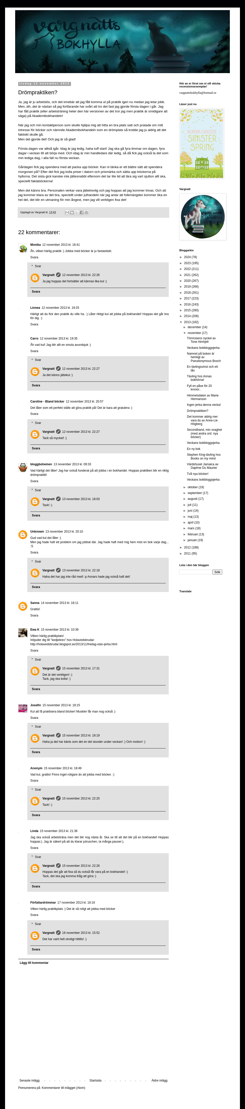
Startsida (95, 1080)
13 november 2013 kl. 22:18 (81, 570)
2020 (188, 281)
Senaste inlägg (29, 1080)
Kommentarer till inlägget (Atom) (63, 1088)
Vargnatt (48, 275)
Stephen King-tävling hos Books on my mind (203, 456)
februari (193, 534)
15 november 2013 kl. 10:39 (60, 629)
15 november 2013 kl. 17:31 (81, 668)
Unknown (37, 531)
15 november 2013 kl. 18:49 (63, 768)
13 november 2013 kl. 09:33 (72, 464)
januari (193, 540)
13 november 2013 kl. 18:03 (81, 499)
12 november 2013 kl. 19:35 (59, 338)
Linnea (35, 308)
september (195, 493)
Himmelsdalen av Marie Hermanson (202, 397)
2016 (188, 304)
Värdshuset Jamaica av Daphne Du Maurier (202, 466)
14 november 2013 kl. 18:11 (60, 603)
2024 (188, 257)
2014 (188, 316)
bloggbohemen (41, 464)
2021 (188, 275)
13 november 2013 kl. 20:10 (64, 531)
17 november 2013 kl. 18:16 (76, 902)
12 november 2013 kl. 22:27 (81, 369)
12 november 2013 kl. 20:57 (85, 401)
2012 (188, 547)
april (191, 522)
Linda (34, 831)
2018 (188, 292)
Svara (34, 257)
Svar (38, 266)
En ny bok (193, 449)
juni (190, 510)
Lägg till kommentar (34, 963)
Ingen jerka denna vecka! (204, 405)
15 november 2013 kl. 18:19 (81, 735)
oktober (193, 487)
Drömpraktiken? (197, 411)
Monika (35, 245)
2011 (188, 553)
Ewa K (34, 629)
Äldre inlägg (159, 1080)
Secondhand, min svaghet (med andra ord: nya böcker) (204, 433)
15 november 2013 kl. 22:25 (81, 798)
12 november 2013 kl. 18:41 (61, 245)
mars (191, 528)
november (195, 333)
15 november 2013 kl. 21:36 (59, 831)
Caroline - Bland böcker (47, 401)
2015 (188, 310)
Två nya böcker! (197, 474)
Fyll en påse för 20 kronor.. (199, 387)
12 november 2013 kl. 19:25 (60, 308)
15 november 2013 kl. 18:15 (61, 705)
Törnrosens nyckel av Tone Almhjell (201, 340)
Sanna (34, 603)
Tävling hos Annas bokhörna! (199, 378)
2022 (188, 269)
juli (190, 505)
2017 (188, 298)
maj (190, 516)
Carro (34, 338)
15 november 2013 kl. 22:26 (81, 866)
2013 (188, 322)
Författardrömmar (43, 902)
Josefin (35, 705)
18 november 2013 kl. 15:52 (81, 933)
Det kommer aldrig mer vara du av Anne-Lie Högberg (202, 420)
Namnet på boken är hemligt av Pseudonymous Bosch (204, 357)
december (195, 327)
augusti (193, 499)
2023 (188, 263)
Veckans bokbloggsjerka (203, 348)
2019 (188, 286)
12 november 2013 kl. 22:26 (81, 275)
